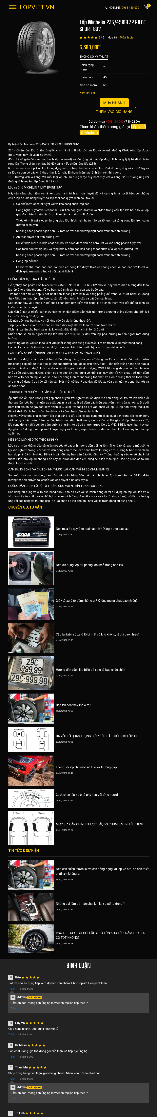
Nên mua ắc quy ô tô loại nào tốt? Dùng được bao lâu (92, 529)
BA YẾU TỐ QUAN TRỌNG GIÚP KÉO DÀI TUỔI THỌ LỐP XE (97, 736)
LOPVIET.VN (37, 7)
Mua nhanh (114, 103)
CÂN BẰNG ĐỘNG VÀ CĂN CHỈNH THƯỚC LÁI (38, 469)
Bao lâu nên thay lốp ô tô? (73, 705)
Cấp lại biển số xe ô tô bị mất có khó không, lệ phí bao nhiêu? (98, 634)
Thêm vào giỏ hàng (114, 112)
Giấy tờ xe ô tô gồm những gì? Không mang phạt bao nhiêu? (96, 601)
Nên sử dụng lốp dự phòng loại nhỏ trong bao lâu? (90, 565)
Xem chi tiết (87, 93)
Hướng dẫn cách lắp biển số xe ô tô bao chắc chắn (90, 670)
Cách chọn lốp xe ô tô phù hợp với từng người (87, 795)
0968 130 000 (115, 121)
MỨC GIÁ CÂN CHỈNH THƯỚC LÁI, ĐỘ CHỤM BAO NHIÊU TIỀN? (100, 824)
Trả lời (11, 988)
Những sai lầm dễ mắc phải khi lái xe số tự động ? (90, 904)
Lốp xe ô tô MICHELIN (22, 187)
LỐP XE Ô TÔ (46, 279)
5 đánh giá (126, 37)
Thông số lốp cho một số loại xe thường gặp (86, 767)
